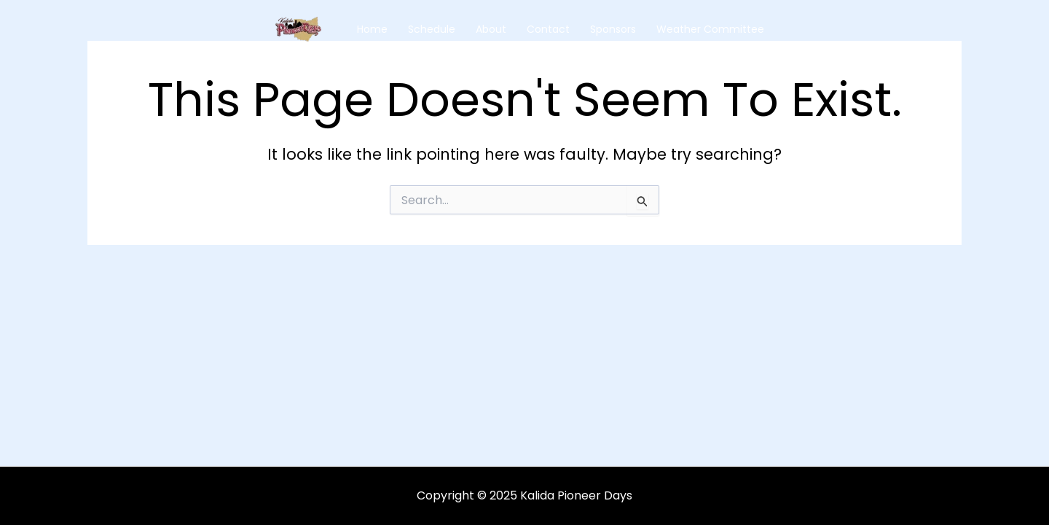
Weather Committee (710, 29)
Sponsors (613, 29)
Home (372, 29)
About (491, 29)
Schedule (431, 29)
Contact (548, 29)
